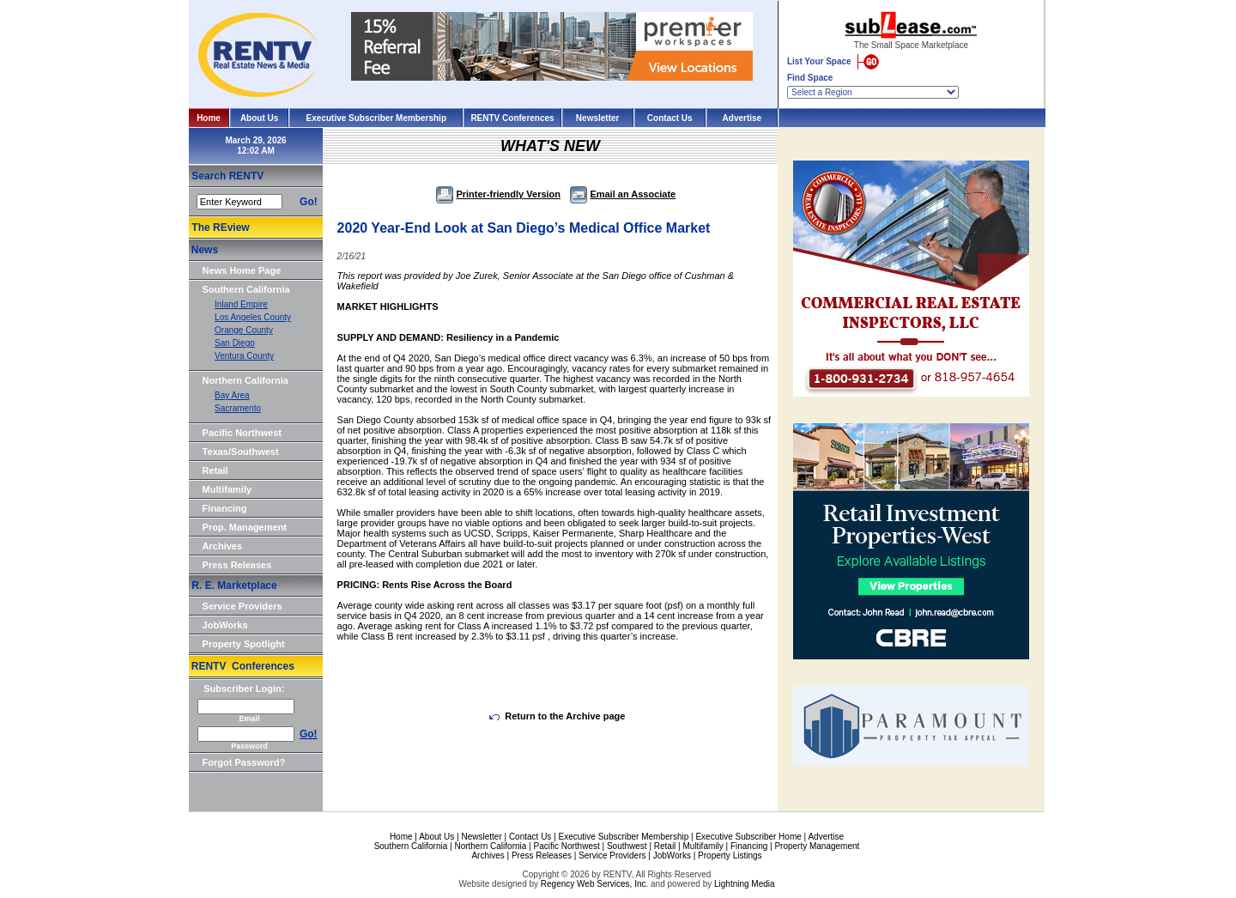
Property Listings (729, 855)
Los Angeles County (253, 317)
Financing (225, 508)
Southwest (627, 846)
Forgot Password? (244, 762)
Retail (215, 470)
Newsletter (598, 118)
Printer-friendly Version (498, 194)
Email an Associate (623, 194)
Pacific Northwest (242, 433)
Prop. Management (245, 527)
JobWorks (225, 625)
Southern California (246, 289)
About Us (259, 118)
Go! (309, 202)
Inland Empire (241, 304)
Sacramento (238, 408)
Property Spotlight (244, 644)
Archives (222, 546)
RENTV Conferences (512, 118)
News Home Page (242, 270)
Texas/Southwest (241, 451)
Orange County (244, 330)
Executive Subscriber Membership (376, 118)
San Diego (235, 343)
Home (209, 118)
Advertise (742, 118)
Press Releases (237, 565)
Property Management (816, 846)
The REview (220, 227)
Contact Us (670, 118)
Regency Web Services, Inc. (594, 884)
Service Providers (242, 606)
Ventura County (244, 356)
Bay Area (232, 395)
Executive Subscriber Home (748, 836)
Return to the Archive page (557, 716)
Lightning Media (744, 884)
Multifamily (227, 489)
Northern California (245, 380)
